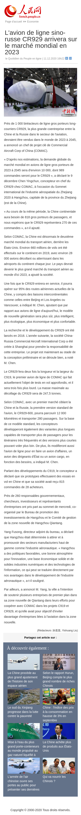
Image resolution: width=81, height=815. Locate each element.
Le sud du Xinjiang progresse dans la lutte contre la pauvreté (23, 712)
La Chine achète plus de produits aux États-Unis (57, 746)
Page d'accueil (13, 21)
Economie (32, 21)
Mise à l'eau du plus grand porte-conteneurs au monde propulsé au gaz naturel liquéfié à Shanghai (23, 750)
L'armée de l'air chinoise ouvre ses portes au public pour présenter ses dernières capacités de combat (23, 785)
